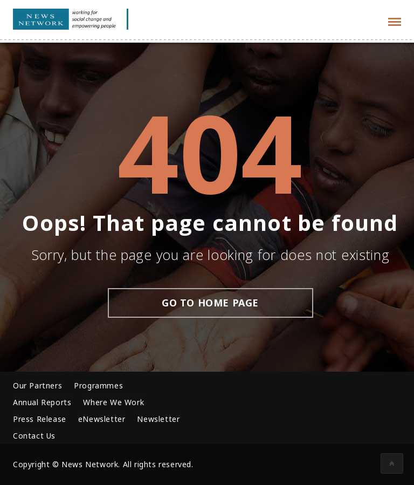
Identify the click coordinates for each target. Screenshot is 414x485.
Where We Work (113, 402)
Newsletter (158, 419)
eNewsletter (102, 419)
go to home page (210, 302)
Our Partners (37, 385)
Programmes (98, 385)
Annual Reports (42, 402)
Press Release (39, 419)
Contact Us (34, 436)
